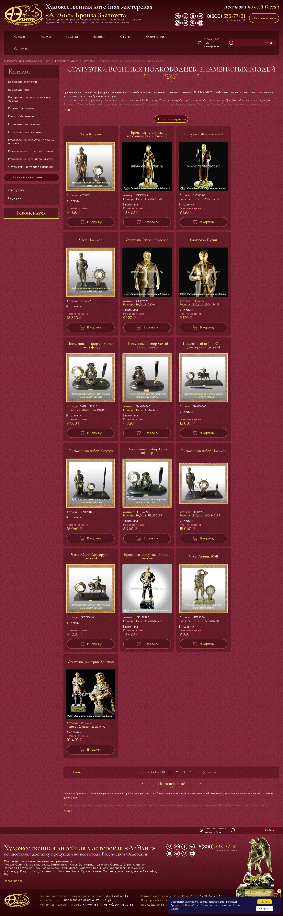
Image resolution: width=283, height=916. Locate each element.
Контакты (21, 48)
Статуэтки (16, 190)
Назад (76, 774)
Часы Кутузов (91, 136)
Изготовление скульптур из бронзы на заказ (31, 141)
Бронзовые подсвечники (24, 132)
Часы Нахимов (90, 241)
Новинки (72, 37)
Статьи (125, 37)
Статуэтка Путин (203, 241)
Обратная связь (264, 18)
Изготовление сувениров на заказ (30, 158)
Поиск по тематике (24, 178)
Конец (212, 774)
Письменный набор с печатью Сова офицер (90, 347)
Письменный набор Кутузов (91, 452)
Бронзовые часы (19, 89)
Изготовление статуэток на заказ (30, 151)
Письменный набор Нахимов (203, 452)
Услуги (46, 37)
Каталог (20, 37)
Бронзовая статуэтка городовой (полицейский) (147, 136)
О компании (155, 37)
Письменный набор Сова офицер (147, 453)
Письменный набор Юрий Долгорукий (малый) (203, 347)
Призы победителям (21, 116)
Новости (99, 37)
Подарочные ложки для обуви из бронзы (29, 99)
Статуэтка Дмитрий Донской (91, 663)
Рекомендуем (31, 212)
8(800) (226, 16)
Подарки (14, 198)
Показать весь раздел (171, 120)
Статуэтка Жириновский (203, 136)
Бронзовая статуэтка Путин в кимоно (147, 558)
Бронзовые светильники (24, 124)
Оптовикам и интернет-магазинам (31, 166)
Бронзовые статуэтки (22, 81)
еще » (67, 110)
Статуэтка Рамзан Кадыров (147, 241)
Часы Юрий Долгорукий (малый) (90, 558)
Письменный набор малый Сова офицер (147, 347)
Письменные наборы (22, 108)
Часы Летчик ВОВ (203, 558)
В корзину (94, 224)
